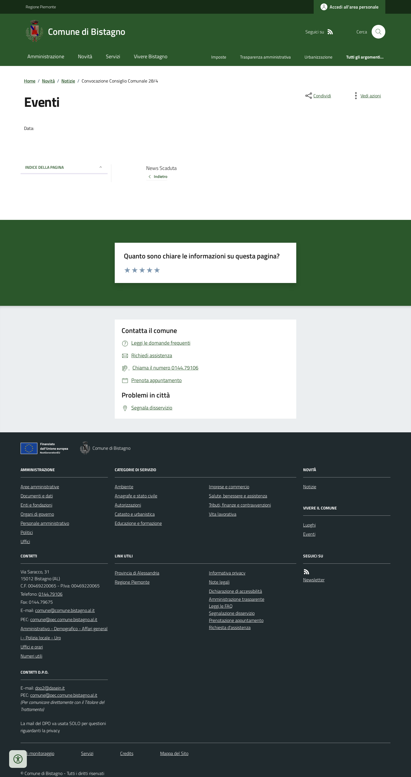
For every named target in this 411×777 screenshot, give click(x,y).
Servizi (113, 56)
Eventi (309, 534)
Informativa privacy (227, 572)
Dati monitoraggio (37, 753)
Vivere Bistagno (151, 56)
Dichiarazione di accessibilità (235, 591)
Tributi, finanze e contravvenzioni (240, 504)
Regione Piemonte (41, 7)
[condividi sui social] (317, 95)
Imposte (218, 57)
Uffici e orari (32, 646)
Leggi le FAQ (221, 606)
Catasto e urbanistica (135, 514)
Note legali (219, 582)
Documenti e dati (37, 495)
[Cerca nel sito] (376, 32)
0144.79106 (51, 594)
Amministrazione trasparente (236, 599)
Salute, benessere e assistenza (238, 495)
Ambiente (124, 486)
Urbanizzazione (319, 57)
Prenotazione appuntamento (236, 620)
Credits (126, 753)
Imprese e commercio (229, 486)
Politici (27, 532)
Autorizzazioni (128, 504)
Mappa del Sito (174, 753)
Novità (85, 56)
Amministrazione (45, 56)
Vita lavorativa (222, 514)
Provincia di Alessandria (137, 572)
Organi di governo (37, 514)
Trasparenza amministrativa (265, 57)
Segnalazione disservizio (232, 613)
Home (29, 80)
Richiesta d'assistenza (230, 627)
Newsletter (314, 579)
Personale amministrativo (45, 523)
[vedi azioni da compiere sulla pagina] (366, 95)
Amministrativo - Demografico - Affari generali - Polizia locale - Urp (64, 633)
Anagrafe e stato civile (136, 495)
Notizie (68, 80)
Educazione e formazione (138, 523)
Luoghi (309, 524)
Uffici (25, 541)
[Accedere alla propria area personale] (349, 7)
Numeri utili (31, 655)
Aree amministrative (40, 486)
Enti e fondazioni (36, 504)
